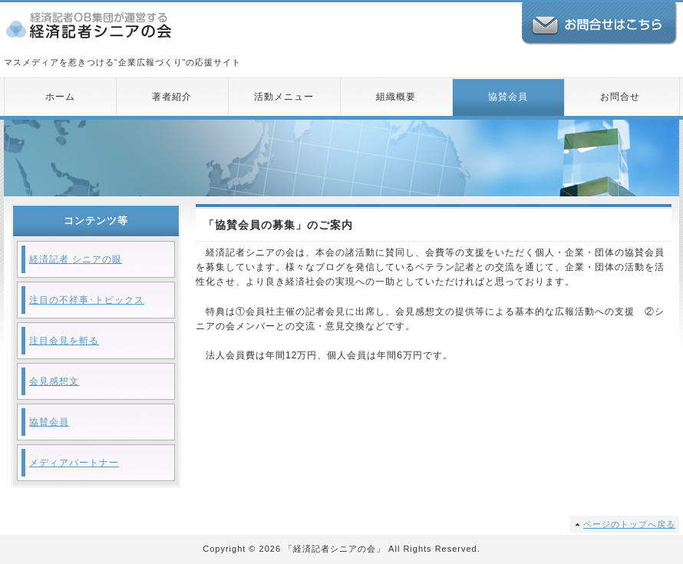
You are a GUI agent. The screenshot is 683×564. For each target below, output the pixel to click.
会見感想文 (54, 381)
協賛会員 (508, 96)
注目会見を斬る (64, 340)
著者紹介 (172, 96)
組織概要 (396, 96)
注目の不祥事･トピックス (86, 300)
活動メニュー (284, 96)
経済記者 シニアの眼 (75, 259)
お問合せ (620, 96)
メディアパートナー (74, 462)
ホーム (60, 96)
